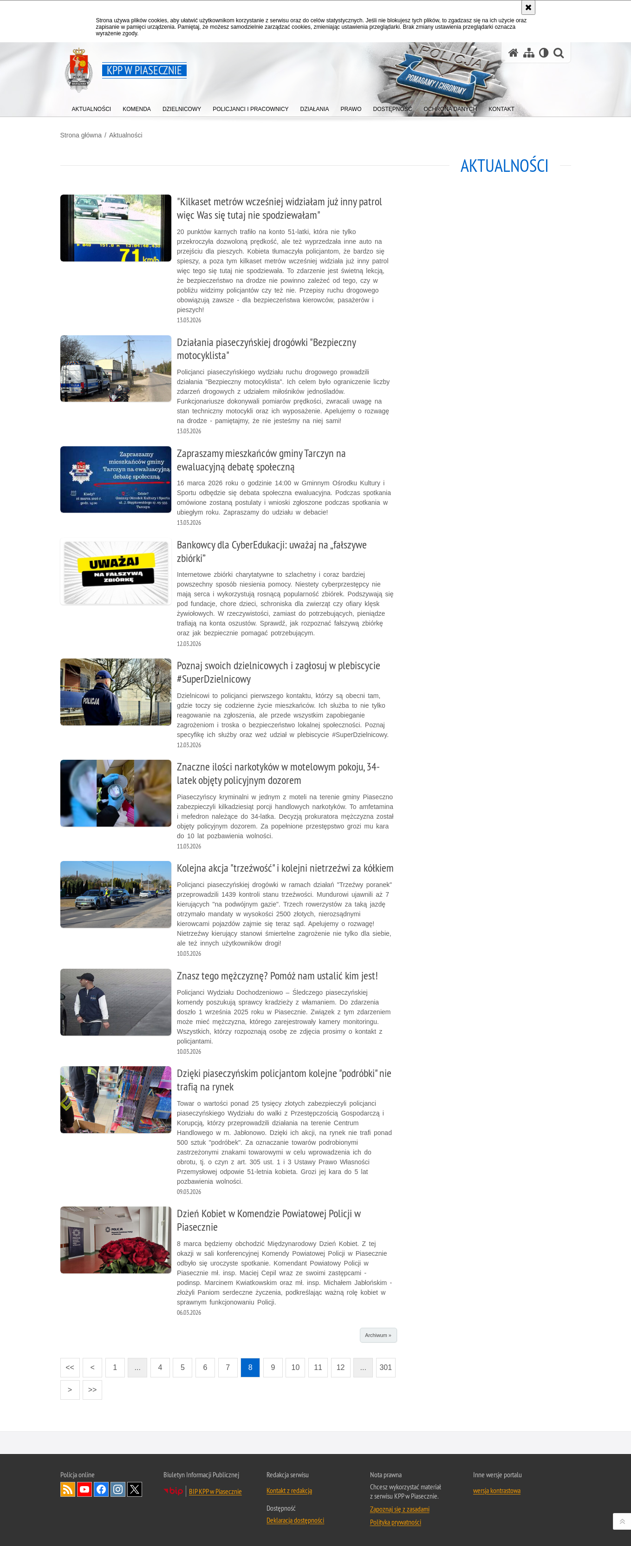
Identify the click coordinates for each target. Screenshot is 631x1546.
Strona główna (81, 135)
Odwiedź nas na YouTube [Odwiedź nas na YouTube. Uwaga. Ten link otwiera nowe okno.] (84, 1489)
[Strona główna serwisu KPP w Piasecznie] (513, 53)
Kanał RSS (67, 1489)
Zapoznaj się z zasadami (399, 1508)
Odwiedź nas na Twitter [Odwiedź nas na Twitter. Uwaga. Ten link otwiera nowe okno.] (134, 1489)
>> (90, 1387)
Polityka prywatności (395, 1521)
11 (318, 1367)
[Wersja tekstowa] (544, 53)
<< (67, 1364)
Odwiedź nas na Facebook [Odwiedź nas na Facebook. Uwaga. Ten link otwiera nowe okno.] (101, 1489)
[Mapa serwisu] (528, 53)
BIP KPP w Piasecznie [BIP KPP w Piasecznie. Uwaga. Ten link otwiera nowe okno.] (215, 1491)
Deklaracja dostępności (295, 1520)
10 (296, 1367)
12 (341, 1367)
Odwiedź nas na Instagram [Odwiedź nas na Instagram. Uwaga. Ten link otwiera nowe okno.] (118, 1489)
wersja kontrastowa (496, 1490)
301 (385, 1367)
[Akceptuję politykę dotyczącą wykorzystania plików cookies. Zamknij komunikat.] (528, 7)
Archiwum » (378, 1335)
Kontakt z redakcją (289, 1490)
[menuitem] (91, 107)
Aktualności (126, 135)
